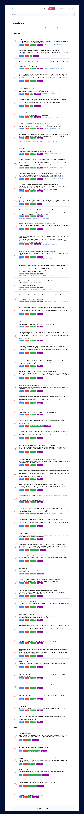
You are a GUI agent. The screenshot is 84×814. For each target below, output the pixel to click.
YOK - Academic (61, 10)
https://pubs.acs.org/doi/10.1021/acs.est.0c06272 (54, 317)
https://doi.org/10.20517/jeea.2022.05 (49, 247)
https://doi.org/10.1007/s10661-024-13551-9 (53, 71)
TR (69, 10)
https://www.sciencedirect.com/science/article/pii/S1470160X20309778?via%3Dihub (37, 292)
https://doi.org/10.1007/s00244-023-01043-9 (53, 182)
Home (45, 10)
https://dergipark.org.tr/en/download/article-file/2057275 (52, 743)
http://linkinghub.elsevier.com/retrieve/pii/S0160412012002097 (32, 588)
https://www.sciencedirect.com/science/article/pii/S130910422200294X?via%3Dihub (37, 278)
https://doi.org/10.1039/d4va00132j (47, 59)
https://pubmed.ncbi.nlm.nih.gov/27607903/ (53, 516)
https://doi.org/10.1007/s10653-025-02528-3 (53, 48)
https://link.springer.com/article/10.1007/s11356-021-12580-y (56, 304)
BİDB (48, 811)
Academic (52, 10)
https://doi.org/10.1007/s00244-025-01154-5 (53, 84)
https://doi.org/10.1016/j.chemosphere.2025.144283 (52, 120)
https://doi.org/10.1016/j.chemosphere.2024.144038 (52, 109)
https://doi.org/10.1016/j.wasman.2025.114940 (53, 131)
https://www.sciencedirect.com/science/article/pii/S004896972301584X (34, 221)
